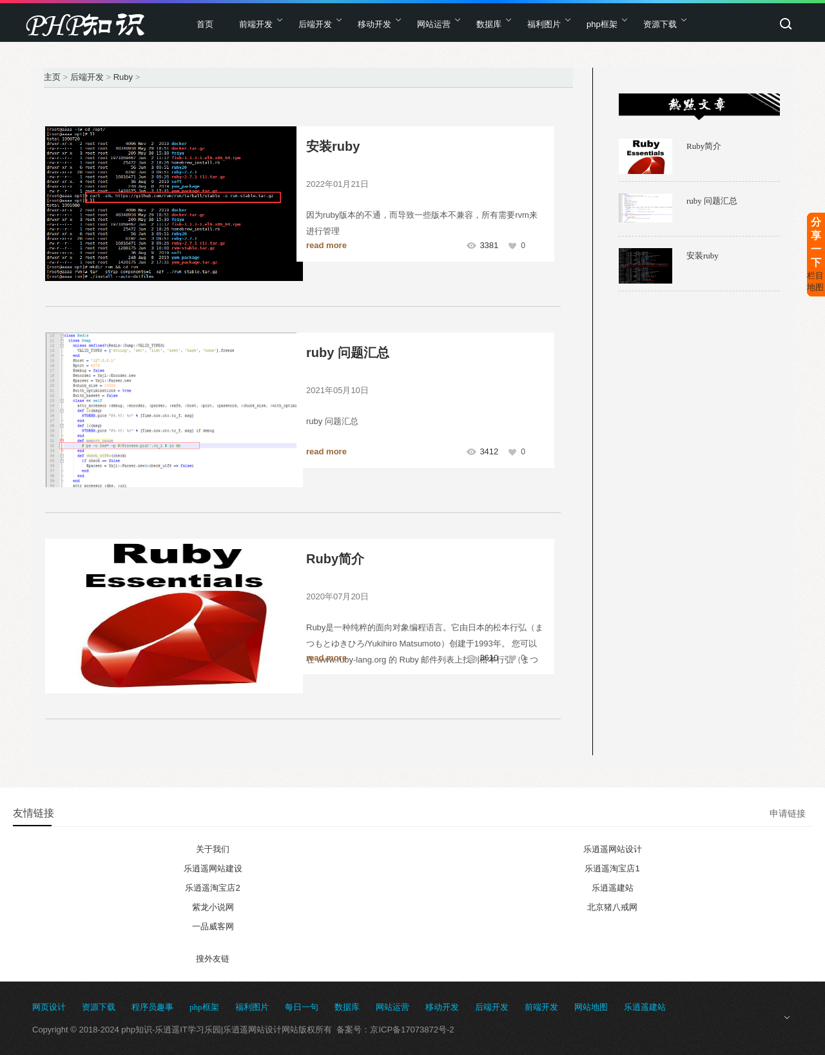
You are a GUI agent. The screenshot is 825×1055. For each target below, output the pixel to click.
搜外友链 (212, 958)
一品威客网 (213, 926)
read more (326, 245)
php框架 (602, 24)
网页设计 (49, 1007)
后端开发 (315, 24)
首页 (205, 24)
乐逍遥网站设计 (612, 849)
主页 (52, 77)
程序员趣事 (152, 1007)
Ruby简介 (335, 559)
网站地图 (591, 1007)
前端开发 (256, 24)
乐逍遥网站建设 (213, 868)
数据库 (488, 24)
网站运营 (434, 24)
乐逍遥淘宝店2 (212, 888)
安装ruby (333, 146)
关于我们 (212, 849)
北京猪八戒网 (612, 907)
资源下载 (660, 24)
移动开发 (374, 24)
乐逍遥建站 (613, 888)
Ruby (123, 77)
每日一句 (301, 1007)
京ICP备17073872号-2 (412, 1029)
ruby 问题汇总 (347, 352)
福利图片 (544, 24)
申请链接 (788, 813)
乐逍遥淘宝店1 (612, 868)
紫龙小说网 (213, 907)
